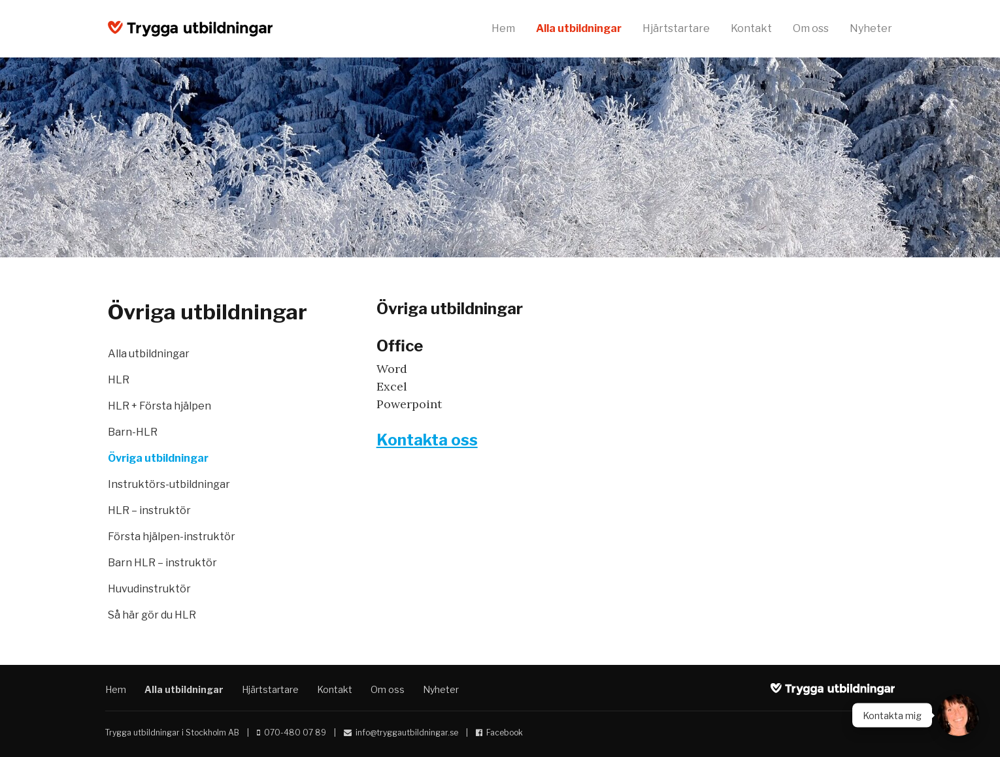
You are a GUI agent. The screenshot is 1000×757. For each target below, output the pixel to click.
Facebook (504, 732)
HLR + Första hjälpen (159, 406)
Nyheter (871, 28)
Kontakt (751, 28)
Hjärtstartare (676, 28)
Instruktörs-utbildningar (169, 484)
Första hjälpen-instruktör (171, 536)
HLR (118, 380)
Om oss (811, 28)
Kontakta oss (427, 439)
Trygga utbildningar (190, 29)
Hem (503, 28)
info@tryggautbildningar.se (407, 732)
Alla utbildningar (579, 28)
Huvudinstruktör (149, 589)
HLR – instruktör (149, 510)
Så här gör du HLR (152, 615)
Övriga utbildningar (158, 458)
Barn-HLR (133, 432)
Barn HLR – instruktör (162, 562)
